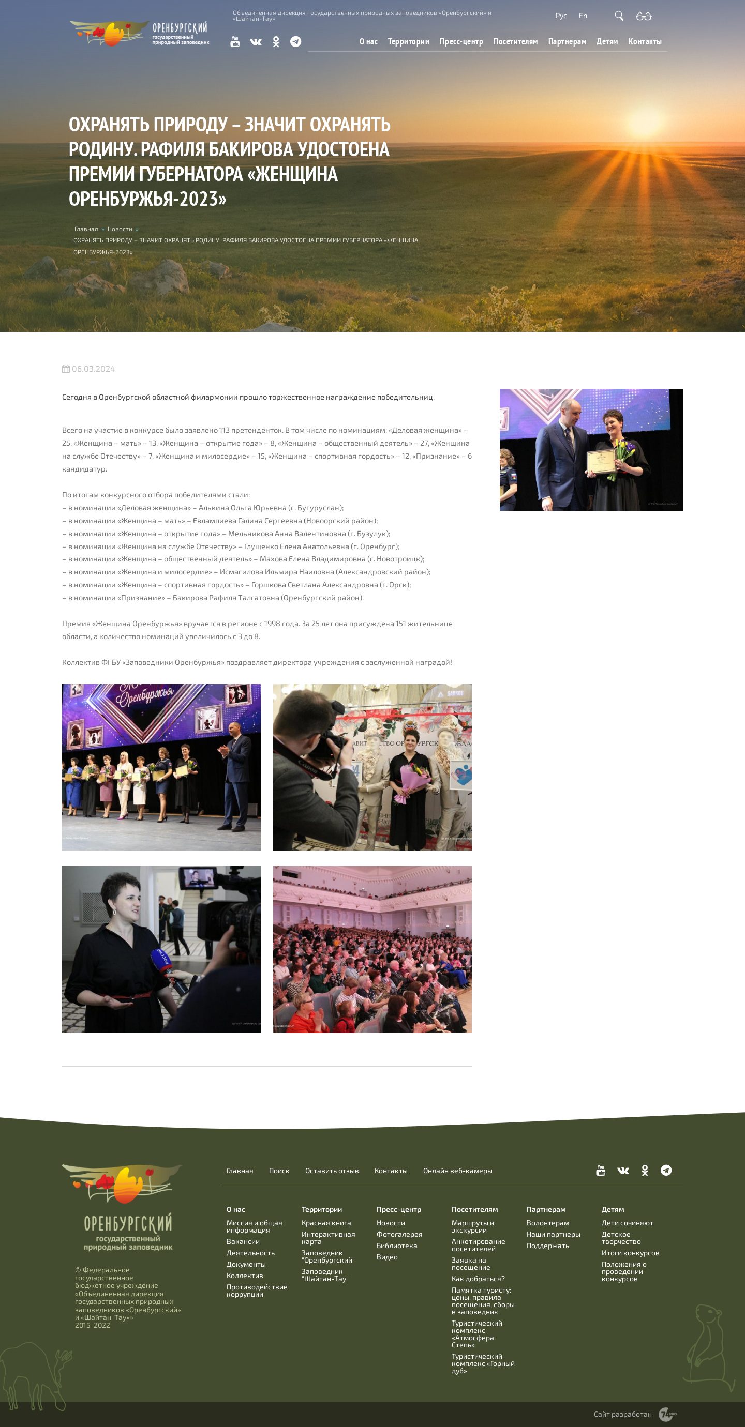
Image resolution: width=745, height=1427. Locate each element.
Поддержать (548, 1245)
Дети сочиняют (627, 1222)
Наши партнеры (553, 1233)
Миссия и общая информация (254, 1226)
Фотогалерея (400, 1233)
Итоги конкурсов (631, 1252)
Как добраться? (478, 1278)
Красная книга (326, 1222)
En (583, 15)
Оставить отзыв (332, 1170)
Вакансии (243, 1241)
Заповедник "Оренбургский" (328, 1256)
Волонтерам (548, 1222)
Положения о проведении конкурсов (624, 1271)
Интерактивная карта (328, 1237)
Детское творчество (621, 1237)
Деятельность (251, 1252)
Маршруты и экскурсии (473, 1226)
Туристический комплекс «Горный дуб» (483, 1363)
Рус (561, 15)
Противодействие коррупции (257, 1290)
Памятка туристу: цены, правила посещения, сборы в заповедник (483, 1300)
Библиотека (397, 1245)
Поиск (279, 1170)
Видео (387, 1256)
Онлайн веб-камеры (458, 1170)
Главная (86, 228)
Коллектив (245, 1275)
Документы (246, 1263)
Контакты (645, 41)
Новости (120, 228)
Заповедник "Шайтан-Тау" (325, 1275)
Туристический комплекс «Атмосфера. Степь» (477, 1333)
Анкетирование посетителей (478, 1245)
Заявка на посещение (471, 1263)
